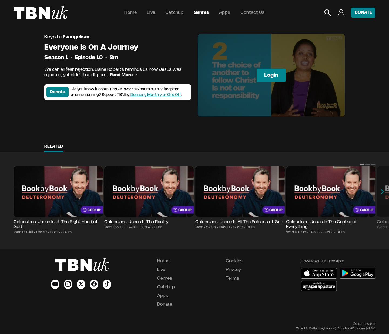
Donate (57, 92)
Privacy (233, 270)
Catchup (174, 13)
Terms (232, 278)
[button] (362, 164)
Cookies (234, 261)
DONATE (363, 13)
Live (151, 13)
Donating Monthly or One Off (155, 95)
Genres (201, 13)
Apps (224, 13)
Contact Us (252, 13)
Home (130, 13)
